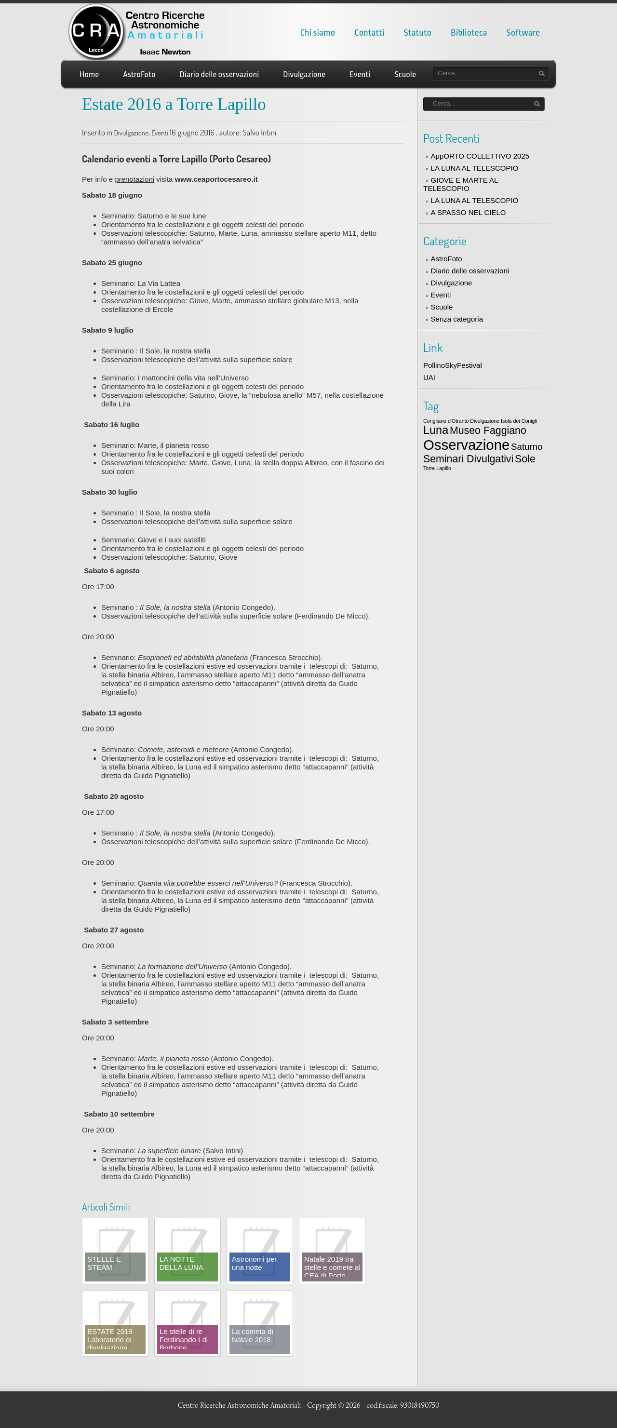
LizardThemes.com (452, 1414)
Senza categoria (457, 319)
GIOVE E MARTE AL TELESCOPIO (460, 184)
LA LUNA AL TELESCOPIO (475, 168)
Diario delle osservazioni (219, 74)
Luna (435, 430)
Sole (525, 459)
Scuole (405, 74)
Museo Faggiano (488, 430)
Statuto (418, 32)
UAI (429, 377)
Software (523, 32)
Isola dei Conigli (519, 421)
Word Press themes (521, 1414)
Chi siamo (317, 32)
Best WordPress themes (386, 1414)
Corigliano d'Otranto (446, 421)
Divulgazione (304, 74)
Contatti (369, 32)
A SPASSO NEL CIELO (468, 212)
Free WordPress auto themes (277, 1414)
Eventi (359, 74)
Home (89, 74)
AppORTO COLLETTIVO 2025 (480, 156)
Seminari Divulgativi (468, 459)
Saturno (526, 447)
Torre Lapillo (437, 468)
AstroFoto (139, 74)
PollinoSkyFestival (452, 365)
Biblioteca (469, 32)
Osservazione (466, 445)
